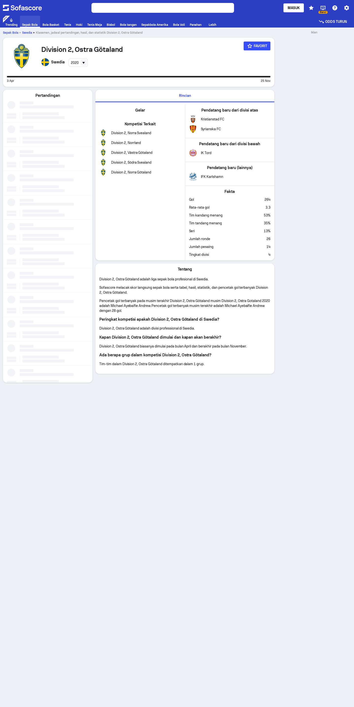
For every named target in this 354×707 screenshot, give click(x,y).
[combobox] (78, 62)
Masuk (294, 8)
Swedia (27, 32)
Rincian (185, 96)
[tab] (184, 96)
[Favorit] (257, 46)
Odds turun (332, 22)
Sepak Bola (10, 32)
